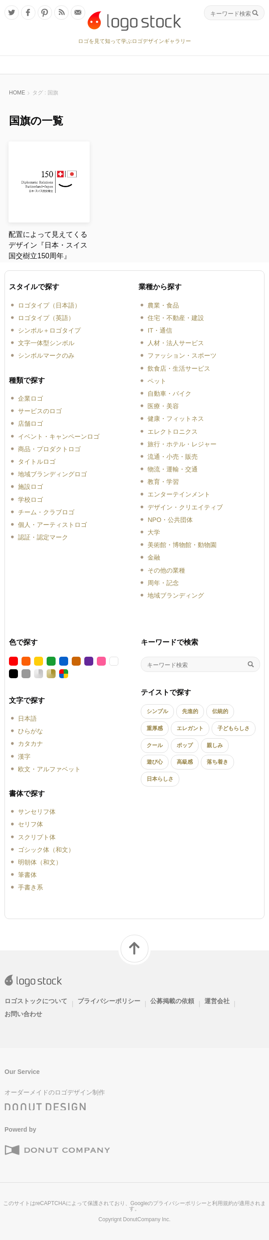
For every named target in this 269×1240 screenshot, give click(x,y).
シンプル (157, 711)
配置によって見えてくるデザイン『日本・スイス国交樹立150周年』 (48, 245)
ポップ (185, 745)
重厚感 (155, 728)
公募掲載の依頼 (172, 1001)
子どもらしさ (233, 728)
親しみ (215, 745)
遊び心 (155, 762)
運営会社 (217, 1001)
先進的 (190, 711)
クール (155, 745)
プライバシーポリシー (109, 1001)
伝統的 (220, 711)
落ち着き (217, 762)
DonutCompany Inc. (146, 1219)
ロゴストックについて (35, 1001)
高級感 (185, 762)
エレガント (190, 728)
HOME (17, 93)
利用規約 (223, 1203)
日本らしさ (160, 779)
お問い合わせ (23, 1014)
